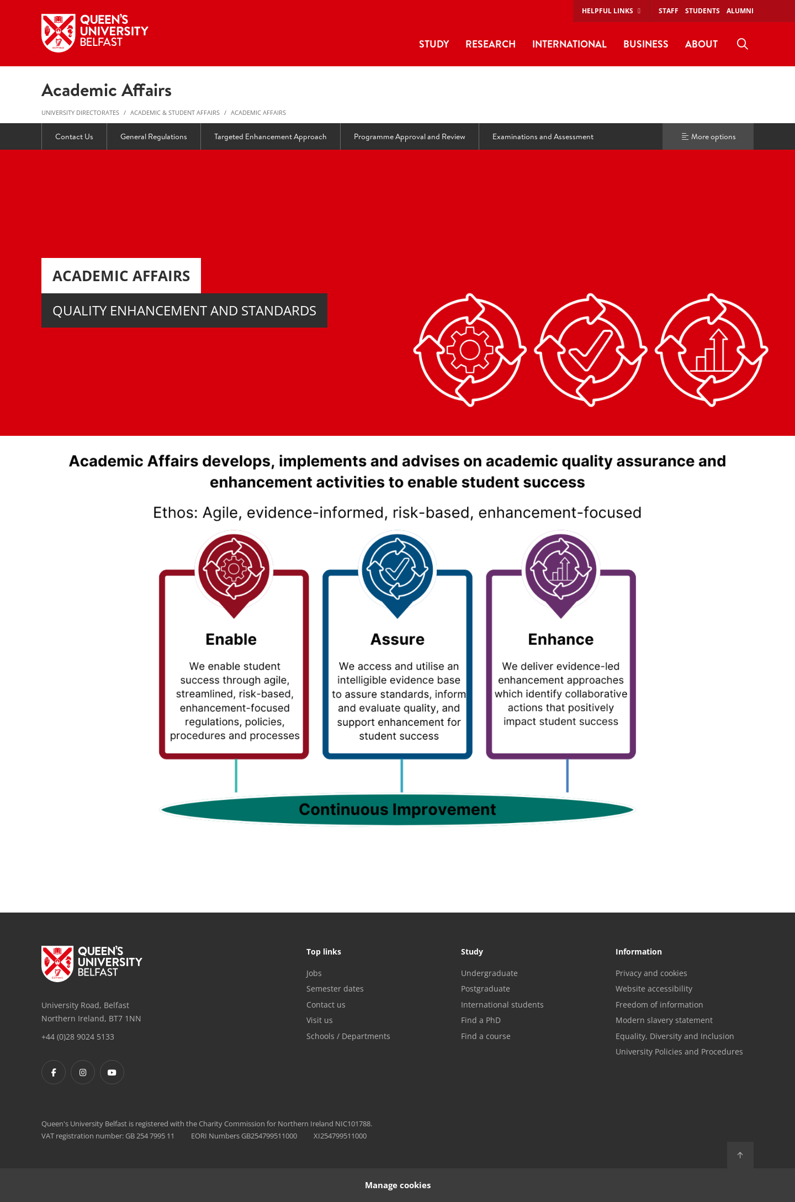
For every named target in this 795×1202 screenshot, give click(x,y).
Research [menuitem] (490, 44)
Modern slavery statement (664, 1020)
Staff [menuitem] (669, 10)
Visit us (319, 1020)
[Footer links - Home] (91, 964)
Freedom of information (659, 1004)
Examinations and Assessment (542, 136)
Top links (323, 952)
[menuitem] (743, 44)
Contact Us (74, 136)
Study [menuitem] (434, 44)
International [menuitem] (569, 44)
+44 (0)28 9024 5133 (77, 1036)
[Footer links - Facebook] (53, 1072)
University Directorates (80, 112)
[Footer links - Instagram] (83, 1072)
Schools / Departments (348, 1036)
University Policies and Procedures (679, 1051)
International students (502, 1004)
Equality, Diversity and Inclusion (675, 1036)
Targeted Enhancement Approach (270, 136)
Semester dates (335, 988)
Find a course (486, 1036)
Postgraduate (485, 988)
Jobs (314, 973)
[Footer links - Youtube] (112, 1072)
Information (639, 952)
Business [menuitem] (646, 44)
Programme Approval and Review (409, 136)
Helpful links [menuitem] (607, 10)
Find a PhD (481, 1020)
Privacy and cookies (651, 973)
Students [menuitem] (702, 10)
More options (708, 136)
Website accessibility (654, 988)
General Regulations (153, 136)
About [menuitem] (701, 44)
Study (472, 952)
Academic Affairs (258, 112)
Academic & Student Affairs (175, 112)
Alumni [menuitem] (740, 10)
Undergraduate (489, 973)
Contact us (326, 1004)
